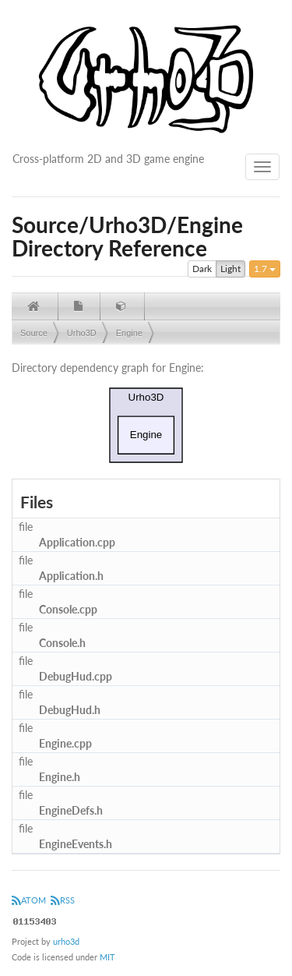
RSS (63, 900)
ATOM (29, 900)
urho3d (66, 941)
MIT (107, 957)
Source (33, 333)
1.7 (265, 268)
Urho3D (82, 333)
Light (230, 269)
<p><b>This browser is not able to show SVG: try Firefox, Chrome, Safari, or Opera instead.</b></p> (146, 425)
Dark (202, 269)
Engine (129, 333)
